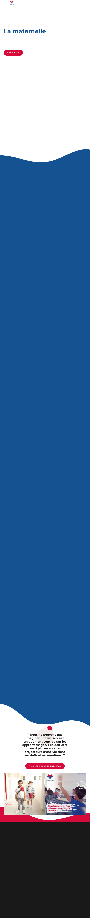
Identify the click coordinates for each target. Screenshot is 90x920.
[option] (24, 796)
